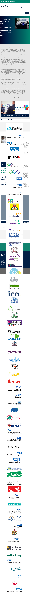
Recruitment (3, 261)
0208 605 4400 (4, 1)
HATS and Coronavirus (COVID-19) (7, 115)
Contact (2, 265)
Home (2, 256)
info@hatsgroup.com (11, 1)
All (4, 222)
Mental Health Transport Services (26, 222)
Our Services (3, 259)
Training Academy (4, 260)
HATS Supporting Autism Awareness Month (22, 117)
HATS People (3, 264)
